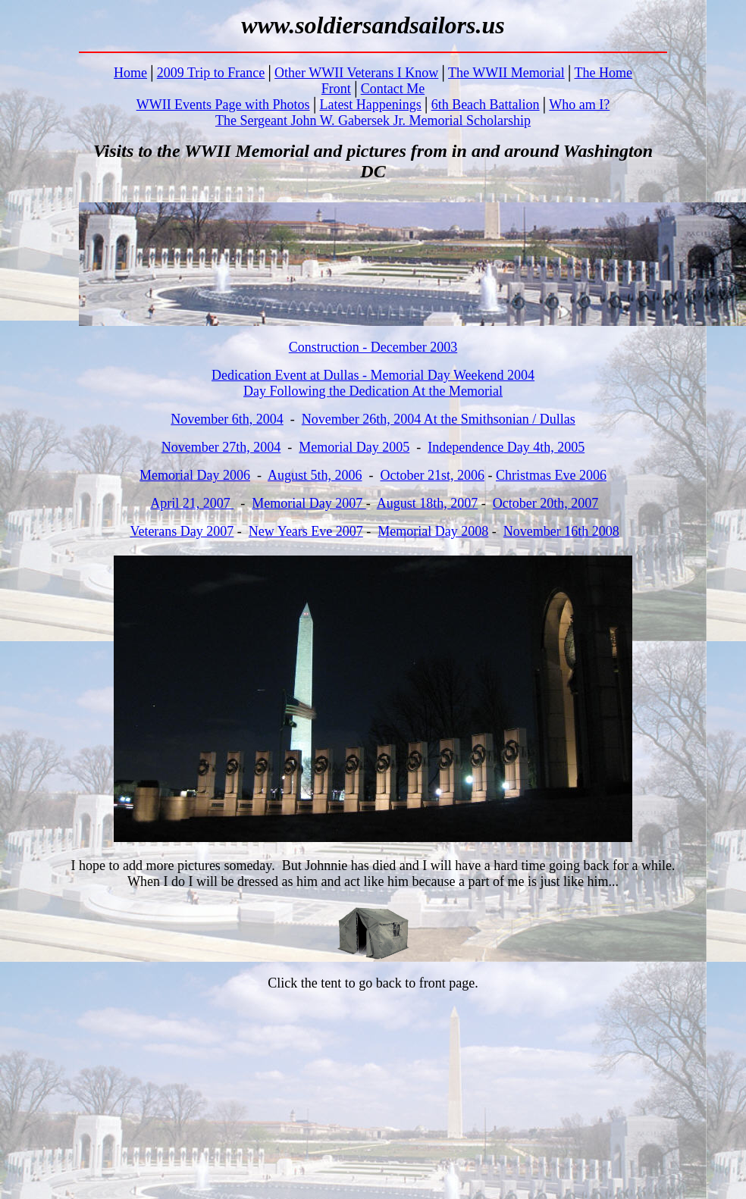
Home (130, 72)
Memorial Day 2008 (433, 531)
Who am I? (579, 104)
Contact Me (393, 88)
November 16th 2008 (561, 531)
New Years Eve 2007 (306, 531)
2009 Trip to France (211, 72)
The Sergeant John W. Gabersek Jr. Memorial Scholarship (373, 120)
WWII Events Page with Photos (223, 104)
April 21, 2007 (192, 503)
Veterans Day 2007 (182, 531)
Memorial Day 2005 (354, 447)
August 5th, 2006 (315, 475)
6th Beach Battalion (485, 104)
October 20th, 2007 (545, 503)
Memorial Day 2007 (308, 503)
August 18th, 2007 (427, 503)
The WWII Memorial (506, 72)
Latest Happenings (370, 104)
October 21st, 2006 (432, 475)
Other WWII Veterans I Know (356, 72)
